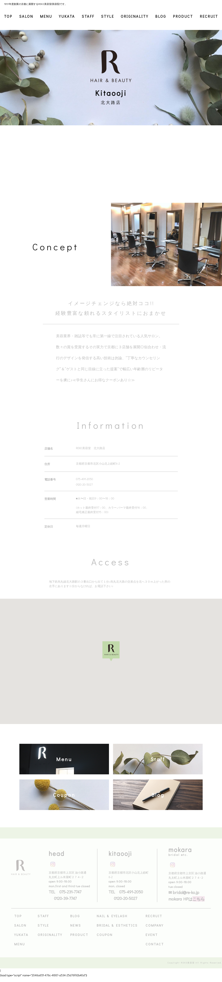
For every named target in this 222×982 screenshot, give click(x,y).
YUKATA (67, 16)
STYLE (107, 16)
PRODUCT (183, 16)
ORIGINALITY (134, 16)
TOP (8, 16)
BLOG (160, 16)
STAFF (88, 16)
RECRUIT (209, 16)
